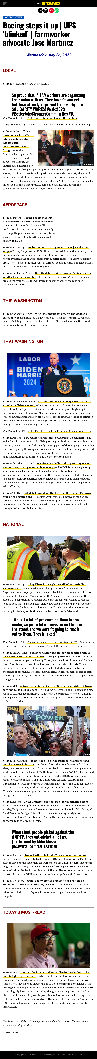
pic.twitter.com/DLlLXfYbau (34, 846)
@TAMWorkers (48, 95)
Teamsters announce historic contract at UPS (52, 642)
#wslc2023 (56, 109)
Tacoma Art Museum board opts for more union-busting (59, 124)
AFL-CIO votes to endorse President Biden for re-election (59, 431)
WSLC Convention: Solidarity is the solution (52, 118)
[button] (5, 3)
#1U (72, 113)
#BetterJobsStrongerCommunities (40, 113)
